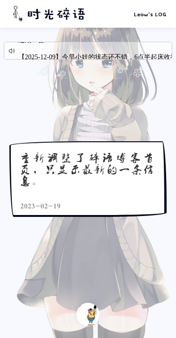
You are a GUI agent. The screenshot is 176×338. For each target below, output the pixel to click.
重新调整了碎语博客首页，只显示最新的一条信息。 (87, 169)
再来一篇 (88, 314)
